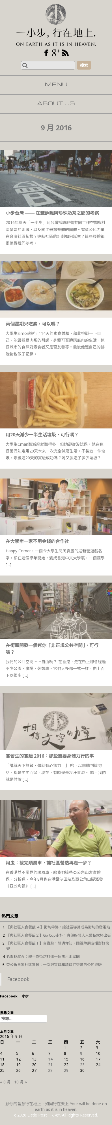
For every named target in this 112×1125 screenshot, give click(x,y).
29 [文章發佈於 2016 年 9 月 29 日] (66, 1070)
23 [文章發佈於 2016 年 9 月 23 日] (82, 1064)
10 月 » (20, 1082)
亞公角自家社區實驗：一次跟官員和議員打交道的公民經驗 (54, 964)
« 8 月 (5, 1082)
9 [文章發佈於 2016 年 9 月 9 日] (81, 1053)
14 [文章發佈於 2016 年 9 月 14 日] (50, 1059)
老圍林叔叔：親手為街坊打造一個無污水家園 (43, 956)
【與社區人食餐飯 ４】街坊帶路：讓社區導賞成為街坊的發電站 (58, 927)
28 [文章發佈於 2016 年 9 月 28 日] (50, 1070)
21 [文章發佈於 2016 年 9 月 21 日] (50, 1064)
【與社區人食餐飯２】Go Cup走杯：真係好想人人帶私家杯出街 (58, 935)
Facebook (18, 979)
